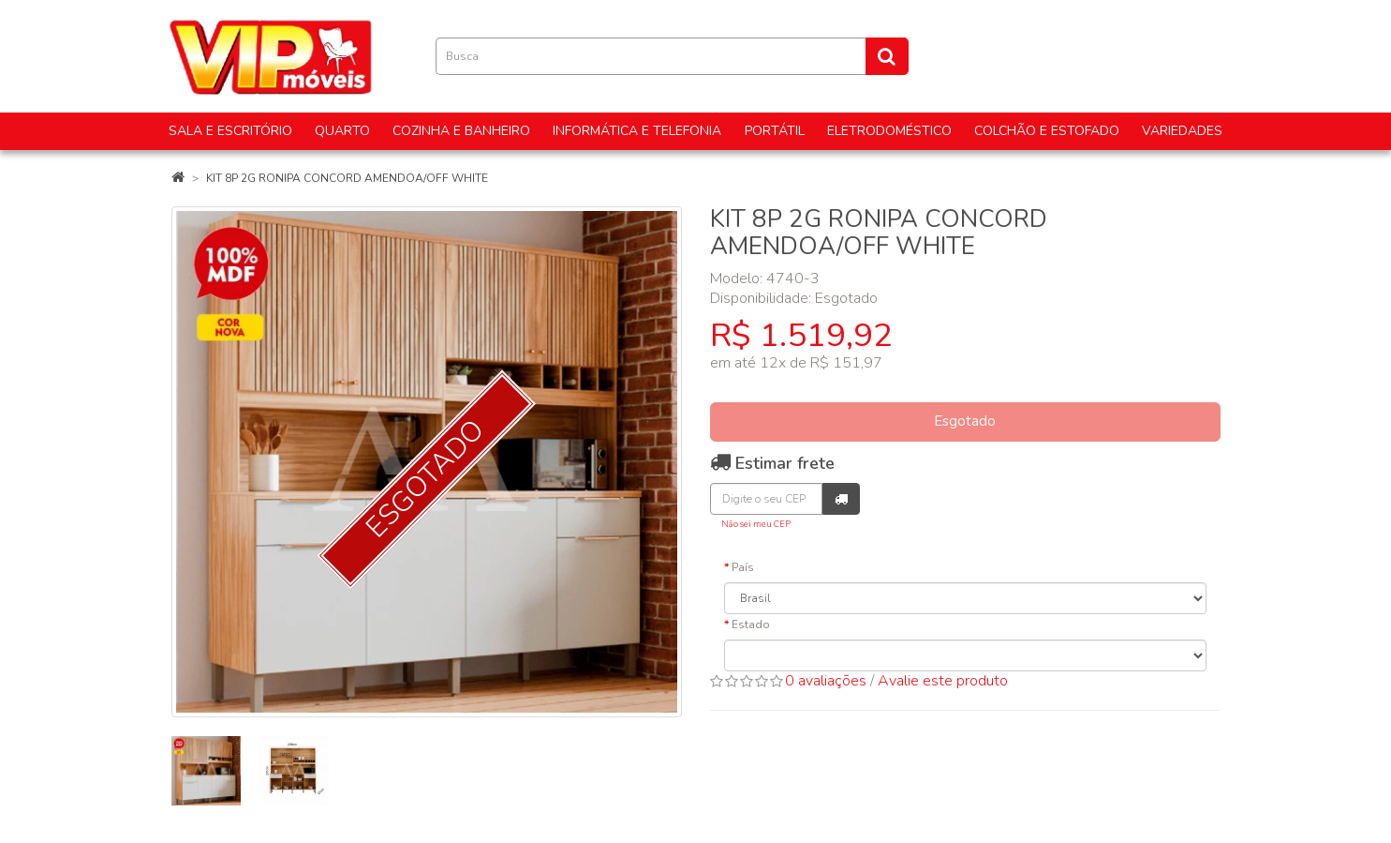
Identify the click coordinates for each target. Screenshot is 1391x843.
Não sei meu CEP (756, 524)
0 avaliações (825, 680)
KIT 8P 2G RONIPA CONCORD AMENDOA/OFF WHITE (347, 178)
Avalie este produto (943, 680)
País (743, 567)
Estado (751, 624)
